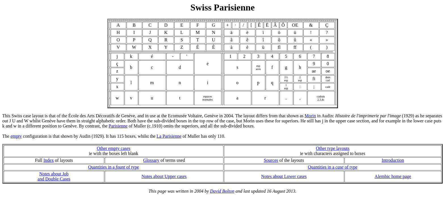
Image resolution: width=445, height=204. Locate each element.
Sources (271, 160)
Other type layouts (332, 148)
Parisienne (118, 126)
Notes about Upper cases (164, 176)
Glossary (151, 160)
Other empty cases (113, 148)
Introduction (393, 160)
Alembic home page (393, 176)
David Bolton (222, 191)
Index (48, 160)
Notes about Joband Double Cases (53, 176)
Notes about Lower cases (284, 176)
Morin (310, 115)
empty (16, 136)
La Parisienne (169, 136)
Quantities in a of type (113, 167)
